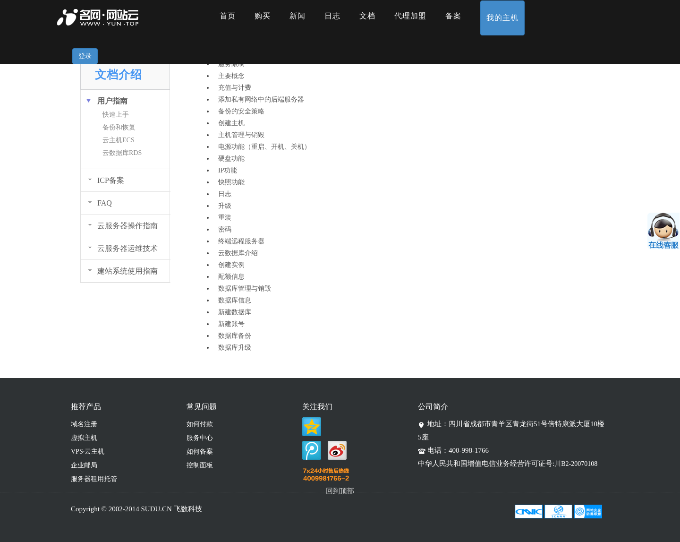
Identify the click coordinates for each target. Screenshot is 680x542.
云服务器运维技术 (127, 248)
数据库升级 (234, 347)
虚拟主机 (84, 437)
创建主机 (231, 123)
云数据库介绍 (238, 253)
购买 (263, 16)
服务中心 (200, 437)
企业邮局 (84, 465)
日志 (332, 16)
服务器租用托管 (94, 478)
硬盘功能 (231, 158)
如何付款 (200, 424)
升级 (224, 205)
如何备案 (200, 451)
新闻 (297, 16)
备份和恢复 (119, 127)
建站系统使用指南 (127, 271)
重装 (224, 217)
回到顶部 (340, 491)
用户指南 (112, 101)
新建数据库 (234, 312)
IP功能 (227, 170)
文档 (367, 16)
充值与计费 (234, 87)
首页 (228, 16)
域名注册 (84, 424)
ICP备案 (110, 180)
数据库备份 (234, 335)
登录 (85, 56)
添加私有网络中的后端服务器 (261, 99)
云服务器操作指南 (127, 225)
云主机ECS (118, 140)
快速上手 (115, 114)
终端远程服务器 (241, 241)
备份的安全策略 (241, 111)
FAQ (104, 203)
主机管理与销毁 (241, 134)
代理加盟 (410, 16)
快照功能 (231, 182)
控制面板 (200, 465)
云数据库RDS (122, 152)
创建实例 (231, 264)
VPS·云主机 (87, 451)
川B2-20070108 (575, 463)
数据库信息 (234, 300)
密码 (224, 229)
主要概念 (231, 75)
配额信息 (231, 276)
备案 (453, 16)
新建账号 (231, 323)
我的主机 (502, 18)
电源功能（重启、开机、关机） (264, 146)
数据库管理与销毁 (244, 288)
